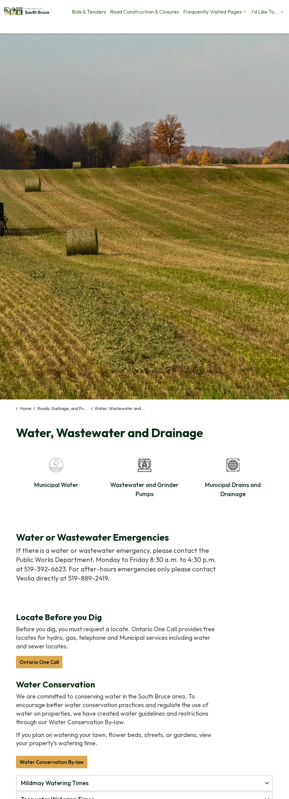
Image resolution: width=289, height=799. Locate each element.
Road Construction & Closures (76, 41)
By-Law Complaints (120, 25)
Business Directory (251, 25)
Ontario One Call (39, 662)
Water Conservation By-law (51, 762)
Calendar (219, 25)
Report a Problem (161, 25)
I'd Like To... (198, 41)
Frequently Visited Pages (144, 41)
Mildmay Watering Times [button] (55, 783)
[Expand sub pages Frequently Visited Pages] (177, 41)
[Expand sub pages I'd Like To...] (214, 41)
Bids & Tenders (21, 41)
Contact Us (194, 25)
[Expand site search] (279, 25)
